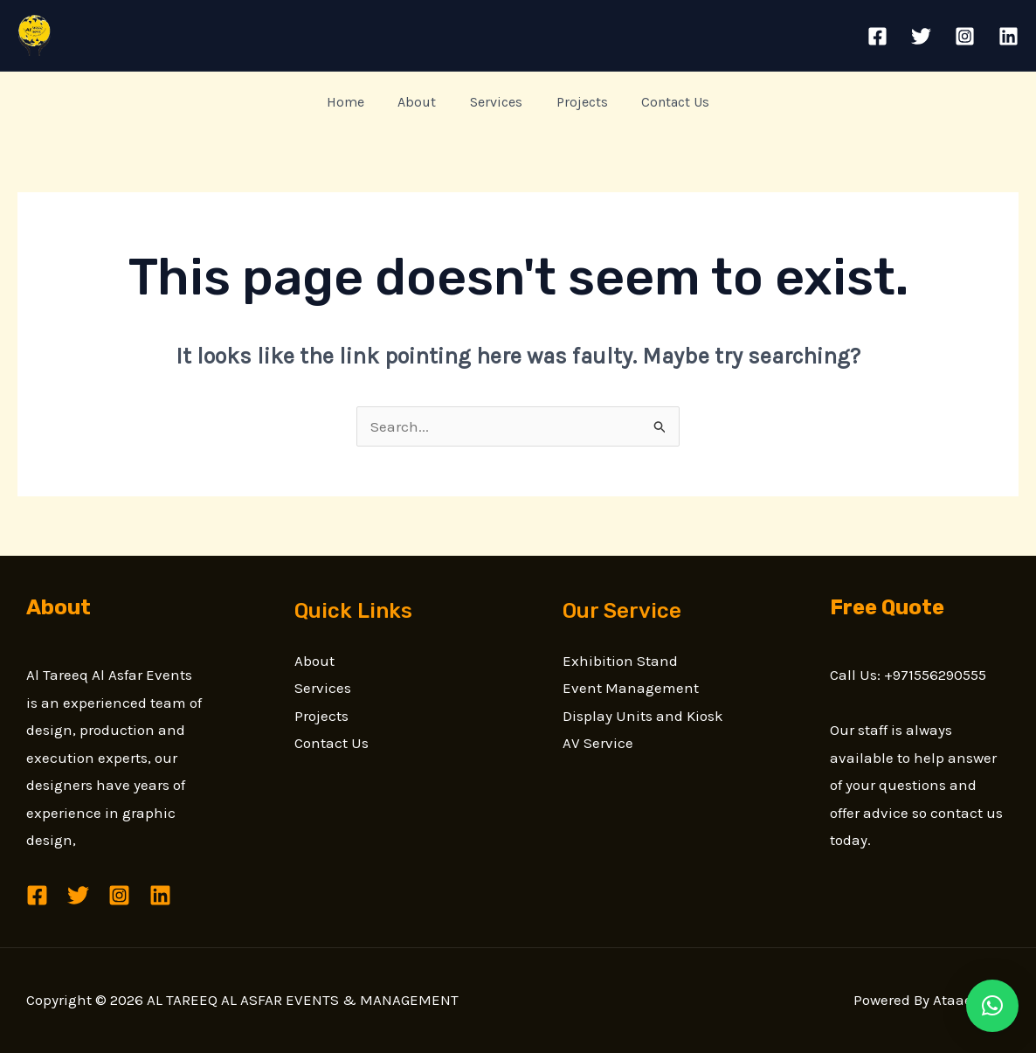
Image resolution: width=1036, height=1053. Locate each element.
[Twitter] (921, 36)
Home (357, 102)
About (423, 102)
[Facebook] (877, 36)
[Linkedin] (1008, 36)
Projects (576, 102)
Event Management (631, 687)
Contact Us (664, 102)
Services (496, 102)
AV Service (598, 743)
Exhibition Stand (620, 660)
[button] (992, 1006)
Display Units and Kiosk (643, 715)
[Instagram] (965, 36)
